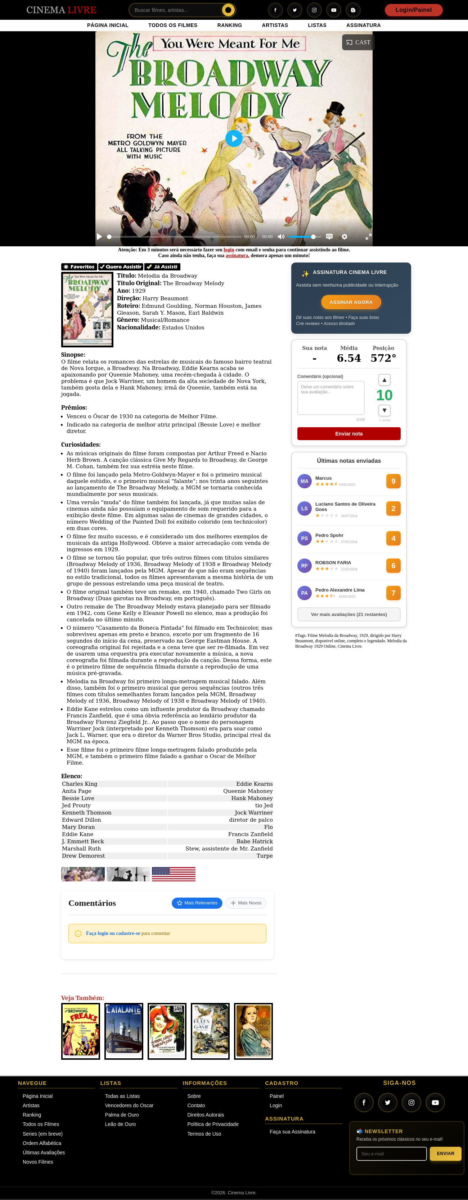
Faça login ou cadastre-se (113, 934)
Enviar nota (349, 437)
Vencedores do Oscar (129, 1106)
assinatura (237, 255)
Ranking (32, 1116)
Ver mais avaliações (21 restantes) (349, 617)
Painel (277, 1097)
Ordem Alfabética (42, 1144)
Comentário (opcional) (320, 378)
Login (276, 1106)
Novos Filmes (38, 1163)
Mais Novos (243, 904)
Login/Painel (414, 10)
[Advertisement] (347, 764)
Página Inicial (38, 1097)
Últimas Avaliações (44, 1153)
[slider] (174, 236)
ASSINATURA (363, 25)
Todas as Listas (122, 1097)
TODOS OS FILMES (172, 25)
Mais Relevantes (188, 904)
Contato (196, 1106)
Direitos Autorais (206, 1116)
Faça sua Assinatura (292, 1133)
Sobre (194, 1097)
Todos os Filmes (41, 1125)
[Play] (99, 236)
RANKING (229, 25)
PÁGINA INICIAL (108, 25)
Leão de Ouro (120, 1125)
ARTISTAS (275, 25)
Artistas (31, 1106)
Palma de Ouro (122, 1116)
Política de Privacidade (213, 1125)
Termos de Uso (204, 1135)
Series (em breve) (43, 1135)
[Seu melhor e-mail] (391, 1155)
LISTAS (317, 25)
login (229, 249)
